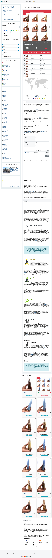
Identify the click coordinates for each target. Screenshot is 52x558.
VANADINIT (5, 157)
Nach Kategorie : (4, 25)
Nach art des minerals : (5, 39)
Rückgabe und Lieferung (28, 551)
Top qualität (5, 18)
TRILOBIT (5, 154)
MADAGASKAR (6, 74)
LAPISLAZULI (5, 130)
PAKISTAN (5, 78)
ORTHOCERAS (5, 135)
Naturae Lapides (33, 161)
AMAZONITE (5, 91)
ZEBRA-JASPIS (5, 161)
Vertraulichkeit (16, 551)
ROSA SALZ (5, 144)
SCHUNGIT (5, 148)
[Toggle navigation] (50, 1)
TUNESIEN (5, 80)
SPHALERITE (5, 152)
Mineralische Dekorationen (8, 7)
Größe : (3, 49)
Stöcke (37, 93)
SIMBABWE (5, 84)
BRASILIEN (5, 65)
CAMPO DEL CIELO (6, 104)
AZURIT (4, 99)
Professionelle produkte (8, 19)
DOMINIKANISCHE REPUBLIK (7, 67)
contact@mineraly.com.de (33, 553)
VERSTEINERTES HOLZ (7, 158)
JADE (4, 123)
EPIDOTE (5, 110)
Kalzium (28, 152)
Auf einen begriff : (5, 35)
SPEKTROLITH (5, 150)
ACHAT (4, 90)
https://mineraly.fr (42, 553)
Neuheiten (5, 16)
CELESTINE (5, 105)
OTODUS (5, 136)
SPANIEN (5, 69)
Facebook (15, 553)
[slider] (2, 44)
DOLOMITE (5, 109)
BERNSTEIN (5, 101)
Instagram (20, 553)
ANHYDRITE (5, 95)
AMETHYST (5, 92)
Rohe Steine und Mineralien (8, 6)
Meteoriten (5, 14)
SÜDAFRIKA (5, 83)
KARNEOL (5, 126)
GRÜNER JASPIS (6, 119)
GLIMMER (5, 117)
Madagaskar (37, 96)
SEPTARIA (5, 149)
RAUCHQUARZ (5, 141)
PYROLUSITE (5, 139)
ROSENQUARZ (5, 145)
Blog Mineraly (9, 553)
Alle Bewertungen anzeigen (14, 186)
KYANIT (4, 127)
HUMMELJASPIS (6, 122)
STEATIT (4, 153)
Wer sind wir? (21, 551)
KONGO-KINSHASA (6, 66)
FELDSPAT (5, 113)
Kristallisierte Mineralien (8, 8)
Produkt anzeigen (29, 395)
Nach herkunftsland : (15, 39)
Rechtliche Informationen (10, 551)
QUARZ (4, 140)
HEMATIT (5, 121)
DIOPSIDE (5, 108)
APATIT (4, 96)
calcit (24, 392)
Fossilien (5, 11)
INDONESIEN (5, 70)
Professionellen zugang (36, 551)
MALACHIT (5, 132)
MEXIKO (5, 75)
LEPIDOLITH (5, 131)
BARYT (4, 100)
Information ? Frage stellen (28, 44)
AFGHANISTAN (5, 62)
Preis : (3, 43)
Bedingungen (3, 551)
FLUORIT (5, 114)
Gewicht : (3, 46)
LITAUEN (5, 71)
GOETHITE (5, 118)
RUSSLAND (5, 79)
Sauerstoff (28, 150)
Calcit (46, 93)
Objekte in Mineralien (7, 10)
